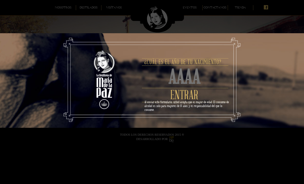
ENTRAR (184, 95)
